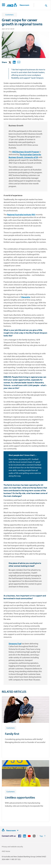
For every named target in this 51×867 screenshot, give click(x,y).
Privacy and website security (12, 846)
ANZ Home (6, 851)
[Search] (46, 5)
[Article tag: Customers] (10, 728)
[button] (3, 5)
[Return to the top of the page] (43, 836)
